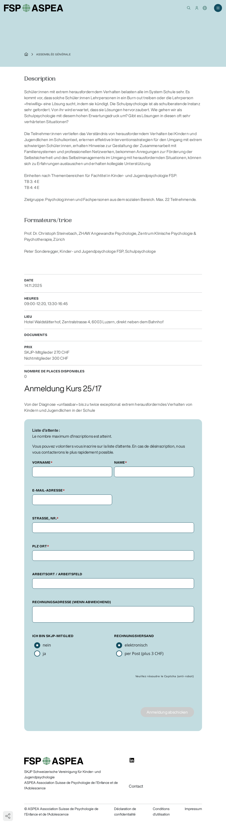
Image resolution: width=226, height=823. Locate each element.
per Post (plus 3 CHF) (144, 653)
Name (120, 462)
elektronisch (136, 645)
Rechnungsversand (134, 636)
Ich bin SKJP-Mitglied (52, 636)
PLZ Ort (40, 546)
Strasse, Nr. (45, 518)
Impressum (193, 809)
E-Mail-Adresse (48, 490)
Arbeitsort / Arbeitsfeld (57, 574)
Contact (136, 786)
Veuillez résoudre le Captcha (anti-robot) (164, 676)
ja (44, 653)
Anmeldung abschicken (167, 712)
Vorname (42, 462)
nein (47, 645)
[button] (189, 8)
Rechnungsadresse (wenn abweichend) (71, 602)
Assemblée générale (53, 54)
